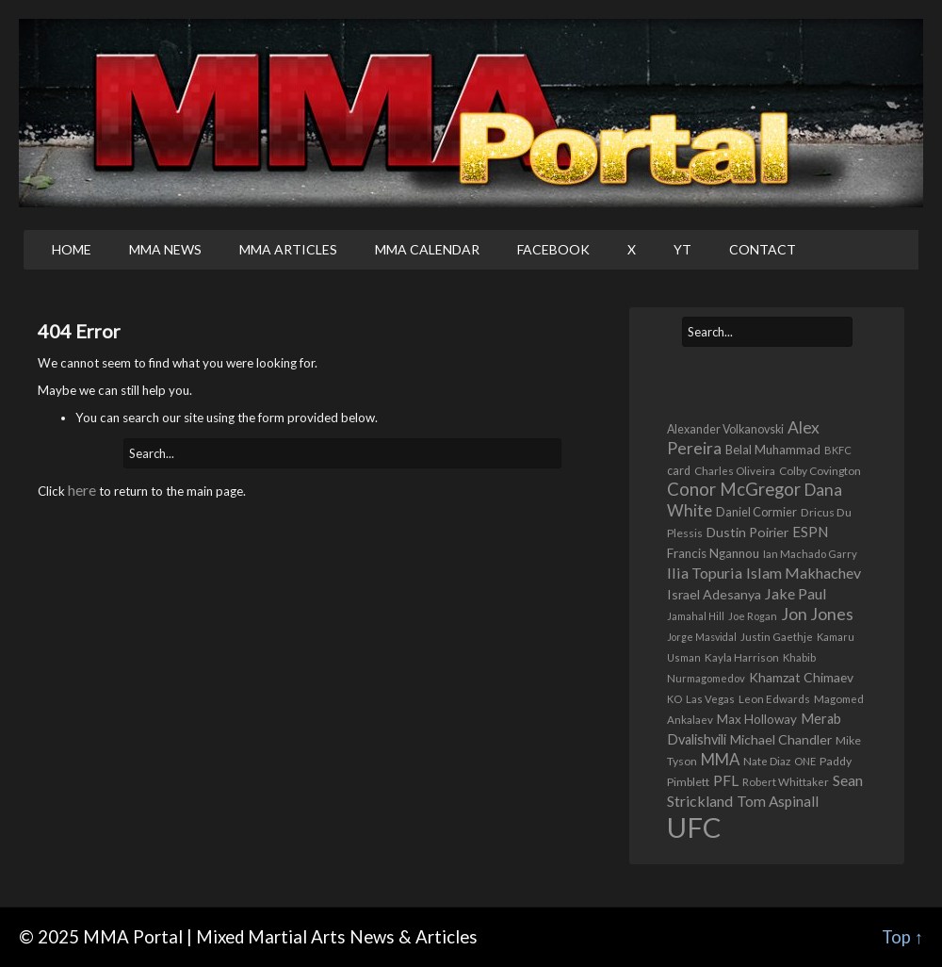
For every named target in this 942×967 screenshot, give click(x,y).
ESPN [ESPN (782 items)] (810, 531)
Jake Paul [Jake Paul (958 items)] (796, 593)
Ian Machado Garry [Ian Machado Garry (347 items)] (810, 554)
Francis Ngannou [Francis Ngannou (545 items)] (713, 553)
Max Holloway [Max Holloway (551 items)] (757, 719)
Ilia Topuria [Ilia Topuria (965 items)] (704, 573)
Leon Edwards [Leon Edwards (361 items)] (774, 699)
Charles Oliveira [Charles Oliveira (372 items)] (734, 470)
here (82, 490)
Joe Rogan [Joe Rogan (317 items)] (752, 616)
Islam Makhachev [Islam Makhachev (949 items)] (803, 573)
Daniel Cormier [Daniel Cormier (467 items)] (756, 511)
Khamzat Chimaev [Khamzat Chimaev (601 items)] (801, 677)
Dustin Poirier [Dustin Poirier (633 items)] (747, 532)
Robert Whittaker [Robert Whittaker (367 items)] (785, 781)
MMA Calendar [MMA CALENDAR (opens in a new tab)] (427, 249)
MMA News (165, 249)
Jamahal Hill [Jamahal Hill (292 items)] (695, 616)
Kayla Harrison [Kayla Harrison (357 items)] (742, 657)
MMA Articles (288, 249)
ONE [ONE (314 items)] (805, 761)
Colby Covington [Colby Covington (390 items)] (820, 471)
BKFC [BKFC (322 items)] (838, 450)
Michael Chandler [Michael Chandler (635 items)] (781, 739)
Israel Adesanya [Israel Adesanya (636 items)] (714, 594)
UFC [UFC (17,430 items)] (694, 827)
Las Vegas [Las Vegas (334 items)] (710, 699)
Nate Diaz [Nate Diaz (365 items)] (766, 761)
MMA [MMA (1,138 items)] (720, 759)
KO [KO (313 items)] (674, 699)
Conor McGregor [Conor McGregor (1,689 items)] (734, 489)
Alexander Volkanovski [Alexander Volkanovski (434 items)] (725, 429)
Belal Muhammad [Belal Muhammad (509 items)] (772, 449)
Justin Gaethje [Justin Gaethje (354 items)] (776, 637)
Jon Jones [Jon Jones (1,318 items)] (817, 614)
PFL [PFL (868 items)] (726, 780)
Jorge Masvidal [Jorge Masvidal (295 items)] (702, 637)
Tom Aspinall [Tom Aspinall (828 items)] (778, 801)
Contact (762, 249)
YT (682, 249)
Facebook (553, 249)
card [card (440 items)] (678, 471)
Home (71, 249)
